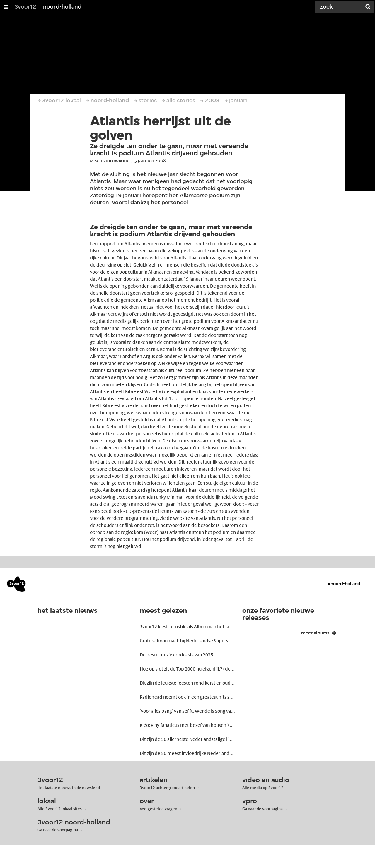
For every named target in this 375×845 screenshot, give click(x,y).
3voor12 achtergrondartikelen (167, 787)
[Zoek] (340, 7)
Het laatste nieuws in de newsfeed (69, 787)
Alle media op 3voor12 (263, 787)
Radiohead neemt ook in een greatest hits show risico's (187, 697)
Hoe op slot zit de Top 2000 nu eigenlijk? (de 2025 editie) (187, 668)
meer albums (321, 634)
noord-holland (62, 7)
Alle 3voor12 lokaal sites (60, 808)
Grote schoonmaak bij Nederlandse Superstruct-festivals (187, 640)
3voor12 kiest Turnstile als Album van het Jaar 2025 (187, 626)
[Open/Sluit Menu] (6, 7)
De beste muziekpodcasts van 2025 (176, 654)
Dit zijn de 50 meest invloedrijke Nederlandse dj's (187, 753)
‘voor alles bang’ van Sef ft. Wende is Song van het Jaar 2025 (187, 711)
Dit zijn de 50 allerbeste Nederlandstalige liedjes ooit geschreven (187, 739)
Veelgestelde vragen (158, 808)
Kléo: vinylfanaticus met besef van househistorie (187, 725)
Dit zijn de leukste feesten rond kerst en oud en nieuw (187, 683)
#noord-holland (344, 584)
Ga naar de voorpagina (262, 808)
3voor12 (25, 7)
